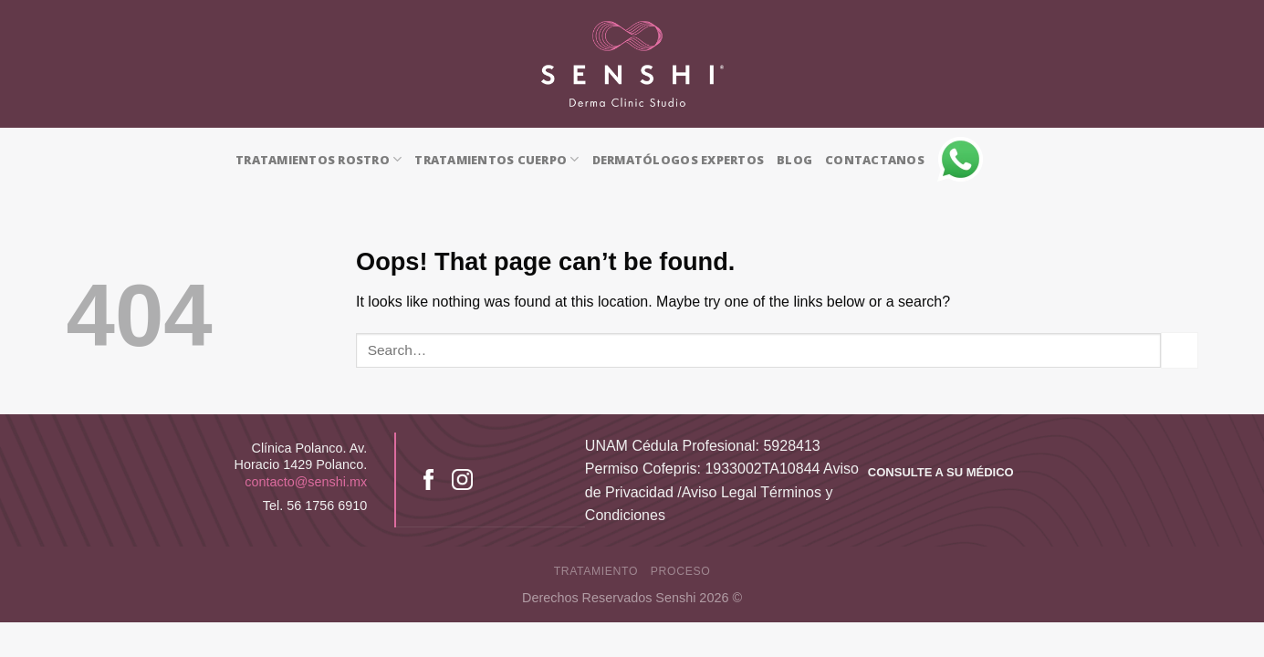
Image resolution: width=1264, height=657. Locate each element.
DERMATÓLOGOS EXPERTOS (678, 159)
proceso (680, 571)
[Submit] (1179, 350)
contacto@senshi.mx (306, 481)
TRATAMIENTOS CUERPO (496, 159)
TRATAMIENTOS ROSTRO (318, 159)
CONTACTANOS (874, 159)
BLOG (794, 159)
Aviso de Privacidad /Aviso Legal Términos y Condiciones (722, 492)
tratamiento (596, 571)
